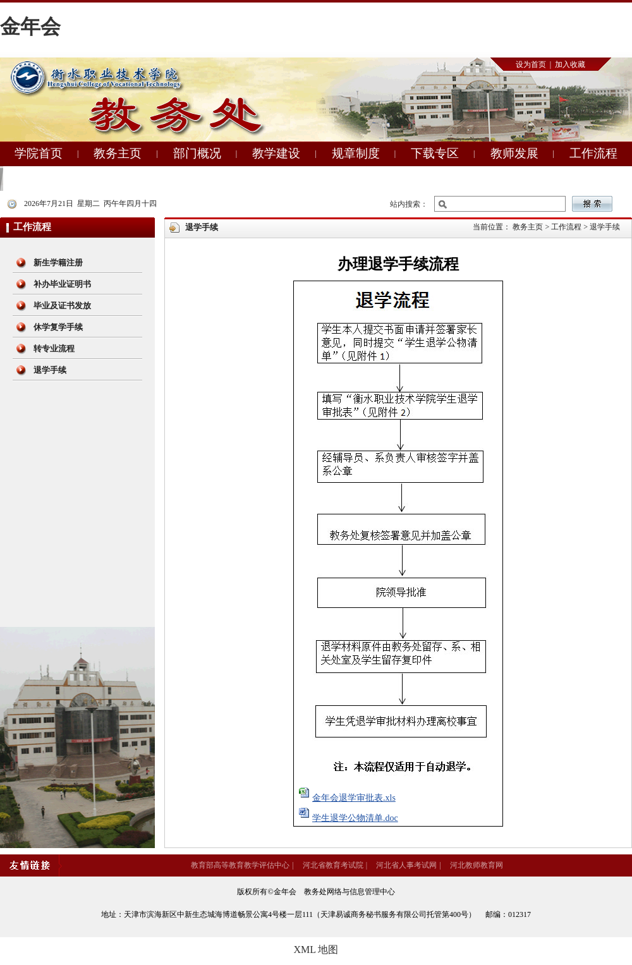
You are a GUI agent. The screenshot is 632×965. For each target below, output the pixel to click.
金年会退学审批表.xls (354, 798)
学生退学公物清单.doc (355, 818)
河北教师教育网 (476, 865)
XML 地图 (316, 949)
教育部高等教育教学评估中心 (240, 865)
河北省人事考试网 (406, 865)
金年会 (30, 26)
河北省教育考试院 (333, 865)
